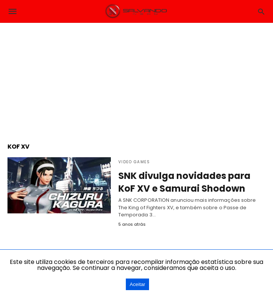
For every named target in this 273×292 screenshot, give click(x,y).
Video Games (134, 162)
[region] (137, 79)
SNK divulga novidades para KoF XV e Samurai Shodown (184, 182)
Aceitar (137, 284)
